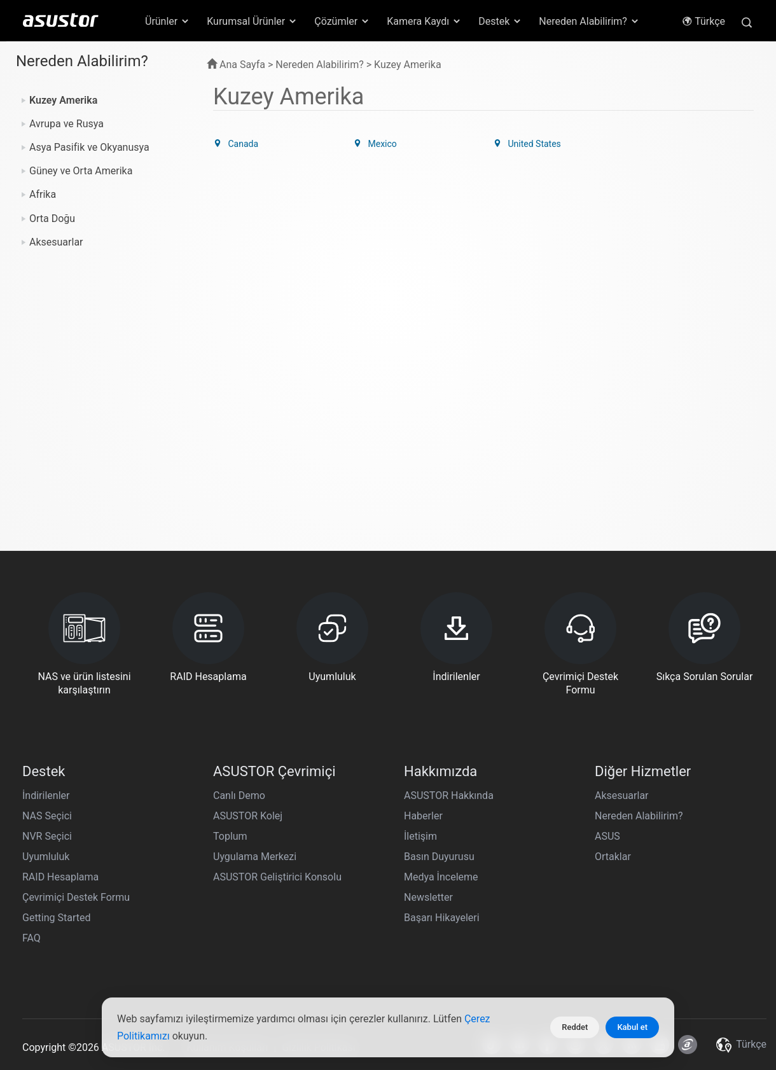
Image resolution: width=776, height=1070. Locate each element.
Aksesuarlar (56, 242)
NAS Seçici (47, 816)
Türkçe (703, 21)
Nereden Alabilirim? (639, 816)
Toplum (230, 836)
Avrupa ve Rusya (66, 124)
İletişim (420, 836)
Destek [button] (500, 21)
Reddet (575, 1027)
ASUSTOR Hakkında (449, 795)
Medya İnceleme (441, 877)
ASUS (607, 836)
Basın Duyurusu (439, 857)
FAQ (31, 938)
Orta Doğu (52, 218)
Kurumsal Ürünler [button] (252, 21)
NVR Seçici (47, 836)
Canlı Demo (239, 795)
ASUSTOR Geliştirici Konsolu (277, 877)
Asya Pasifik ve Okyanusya (89, 147)
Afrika (42, 194)
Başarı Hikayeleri (442, 918)
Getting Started (56, 918)
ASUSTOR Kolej (247, 816)
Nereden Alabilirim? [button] (589, 21)
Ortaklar (613, 857)
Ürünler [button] (167, 21)
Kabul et (632, 1027)
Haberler (423, 816)
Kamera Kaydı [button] (424, 21)
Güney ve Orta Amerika (80, 171)
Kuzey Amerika (63, 100)
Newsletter (428, 897)
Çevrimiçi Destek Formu (76, 897)
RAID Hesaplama (60, 877)
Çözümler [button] (342, 21)
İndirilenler (45, 795)
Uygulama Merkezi (254, 857)
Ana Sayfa (236, 65)
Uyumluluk (45, 857)
